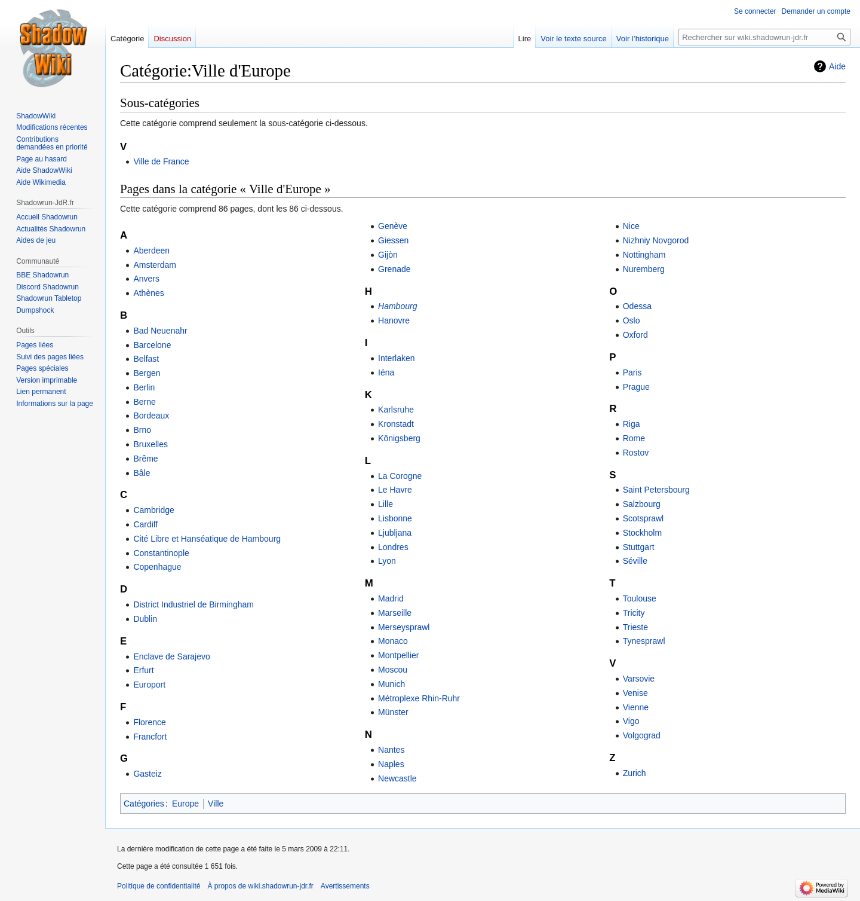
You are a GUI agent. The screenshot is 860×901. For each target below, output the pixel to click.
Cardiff (145, 524)
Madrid (391, 598)
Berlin (144, 387)
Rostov (636, 452)
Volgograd (642, 735)
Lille (385, 504)
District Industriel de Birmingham (193, 604)
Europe (185, 803)
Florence (149, 722)
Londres (393, 547)
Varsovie (639, 678)
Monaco (393, 641)
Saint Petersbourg (656, 489)
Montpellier (398, 655)
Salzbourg (642, 504)
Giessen (393, 240)
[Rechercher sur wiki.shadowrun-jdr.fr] (764, 37)
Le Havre (395, 489)
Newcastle (397, 778)
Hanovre (394, 320)
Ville (215, 803)
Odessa (637, 306)
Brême (145, 458)
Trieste (635, 627)
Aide (837, 66)
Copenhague (157, 567)
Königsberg (399, 438)
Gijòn (388, 254)
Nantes (391, 750)
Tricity (634, 613)
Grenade (394, 269)
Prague (636, 387)
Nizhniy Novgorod (656, 240)
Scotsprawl (643, 518)
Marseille (394, 613)
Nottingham (644, 254)
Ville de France (161, 161)
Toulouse (639, 598)
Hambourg (397, 306)
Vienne (636, 707)
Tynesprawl (644, 641)
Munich (391, 684)
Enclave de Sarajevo (171, 656)
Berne (144, 402)
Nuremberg (644, 269)
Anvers (146, 278)
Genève (392, 226)
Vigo (631, 721)
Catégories (144, 803)
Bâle (141, 473)
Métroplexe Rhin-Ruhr (419, 698)
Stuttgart (639, 547)
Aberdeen (151, 250)
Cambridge (153, 510)
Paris (632, 372)
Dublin (145, 619)
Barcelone (152, 345)
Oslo (631, 320)
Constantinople (161, 553)
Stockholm (642, 532)
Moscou (392, 669)
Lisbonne (395, 518)
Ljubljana (394, 532)
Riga (631, 424)
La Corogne (400, 476)
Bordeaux (151, 415)
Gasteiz (147, 773)
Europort (149, 684)
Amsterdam (154, 265)
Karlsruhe (396, 409)
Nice (631, 226)
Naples (391, 764)
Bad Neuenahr (160, 330)
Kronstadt (396, 424)
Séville (635, 561)
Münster (393, 712)
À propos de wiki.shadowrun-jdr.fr (260, 886)
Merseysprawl (403, 627)
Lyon (387, 561)
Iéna (386, 372)
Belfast (146, 359)
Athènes (148, 293)
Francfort (150, 736)
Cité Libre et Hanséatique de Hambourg (207, 538)
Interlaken (396, 358)
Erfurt (143, 670)
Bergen (146, 373)
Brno (142, 430)
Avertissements (345, 886)
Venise (635, 693)
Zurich (634, 773)
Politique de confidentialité (158, 886)
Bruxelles (150, 444)
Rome (634, 438)
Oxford (635, 335)
